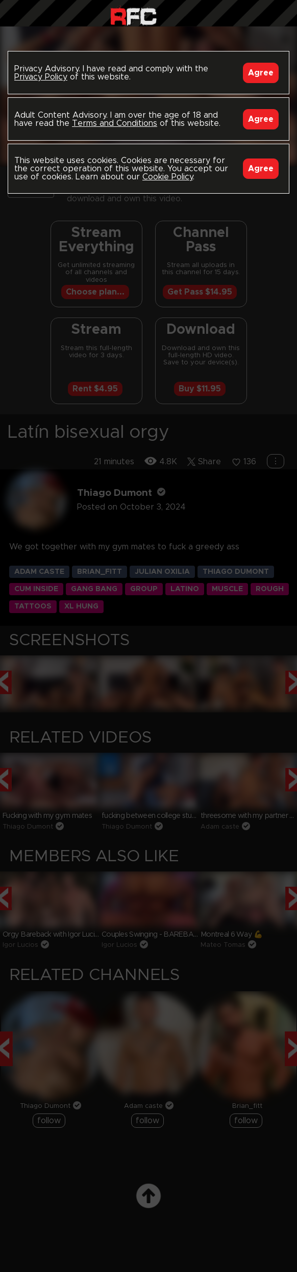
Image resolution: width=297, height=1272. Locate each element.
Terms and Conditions (114, 123)
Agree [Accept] (261, 73)
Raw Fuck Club (133, 15)
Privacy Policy (40, 77)
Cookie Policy (167, 177)
